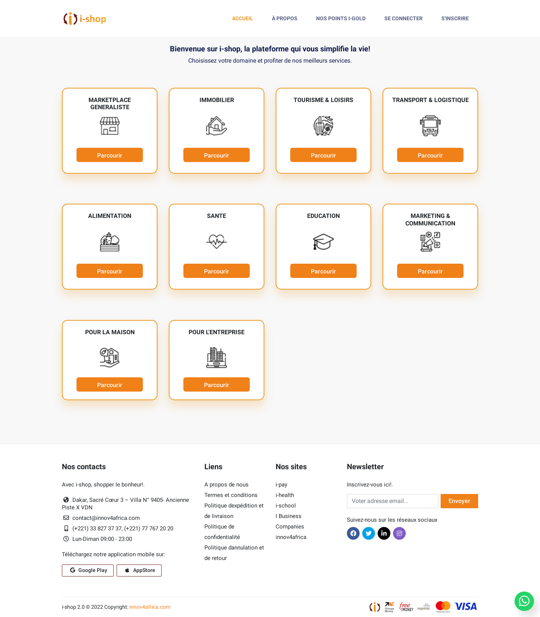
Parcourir (109, 155)
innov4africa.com (149, 607)
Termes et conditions (231, 495)
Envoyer (459, 500)
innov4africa (291, 537)
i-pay (281, 484)
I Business (289, 516)
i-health (285, 495)
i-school (286, 505)
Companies (290, 526)
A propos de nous (226, 484)
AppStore (139, 570)
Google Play (87, 570)
